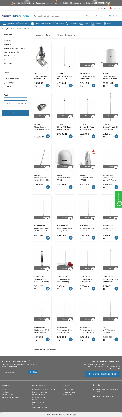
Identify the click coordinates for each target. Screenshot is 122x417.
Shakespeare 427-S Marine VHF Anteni (110, 179)
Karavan (84, 24)
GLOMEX (9, 83)
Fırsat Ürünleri (67, 394)
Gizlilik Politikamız (38, 394)
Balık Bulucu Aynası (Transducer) (15, 48)
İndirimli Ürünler (68, 389)
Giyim (107, 24)
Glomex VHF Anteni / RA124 (64, 179)
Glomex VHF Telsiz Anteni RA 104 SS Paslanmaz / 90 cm (41, 179)
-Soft (48, 415)
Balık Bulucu (8, 44)
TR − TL (115, 8)
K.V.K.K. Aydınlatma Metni (41, 400)
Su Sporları (71, 24)
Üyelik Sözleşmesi (38, 397)
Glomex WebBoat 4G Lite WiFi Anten (110, 77)
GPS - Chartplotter (10, 56)
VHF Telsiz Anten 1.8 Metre (109, 331)
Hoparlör (7, 60)
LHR (7, 87)
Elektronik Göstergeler (11, 52)
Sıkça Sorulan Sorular (39, 407)
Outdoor (96, 24)
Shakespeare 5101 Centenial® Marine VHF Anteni (110, 229)
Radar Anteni (8, 63)
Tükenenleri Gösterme (66, 35)
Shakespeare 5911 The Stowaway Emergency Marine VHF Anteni (64, 280)
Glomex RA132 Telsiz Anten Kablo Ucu (41, 128)
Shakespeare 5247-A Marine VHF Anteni (87, 280)
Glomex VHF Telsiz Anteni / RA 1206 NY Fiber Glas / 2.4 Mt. (87, 128)
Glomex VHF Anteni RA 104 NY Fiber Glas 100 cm (64, 77)
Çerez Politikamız (38, 402)
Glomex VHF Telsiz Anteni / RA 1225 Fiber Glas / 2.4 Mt (64, 128)
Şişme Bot (8, 24)
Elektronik (58, 24)
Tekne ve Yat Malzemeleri (41, 24)
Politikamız (5, 392)
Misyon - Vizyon (7, 394)
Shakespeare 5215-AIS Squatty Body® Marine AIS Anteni (87, 331)
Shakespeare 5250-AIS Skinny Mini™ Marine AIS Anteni (41, 229)
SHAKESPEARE (11, 79)
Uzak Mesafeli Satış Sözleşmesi (43, 389)
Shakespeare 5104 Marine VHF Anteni (87, 229)
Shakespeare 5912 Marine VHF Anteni (41, 280)
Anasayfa (5, 29)
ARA (83, 16)
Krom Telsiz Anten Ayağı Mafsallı (41, 77)
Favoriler (102, 8)
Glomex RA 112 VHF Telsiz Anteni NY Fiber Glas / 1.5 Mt (110, 128)
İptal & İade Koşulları (39, 392)
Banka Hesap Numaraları (10, 397)
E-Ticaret (54, 415)
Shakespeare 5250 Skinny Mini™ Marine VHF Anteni (64, 229)
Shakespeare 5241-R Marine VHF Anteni (110, 280)
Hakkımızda (6, 389)
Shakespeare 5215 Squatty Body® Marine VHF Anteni (64, 331)
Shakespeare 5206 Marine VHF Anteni (87, 77)
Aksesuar (7, 40)
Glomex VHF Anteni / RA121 (87, 179)
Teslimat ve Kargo (38, 405)
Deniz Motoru (22, 24)
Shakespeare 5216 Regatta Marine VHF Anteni (41, 331)
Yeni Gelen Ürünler (69, 392)
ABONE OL (33, 372)
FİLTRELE (15, 113)
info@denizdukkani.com (105, 396)
